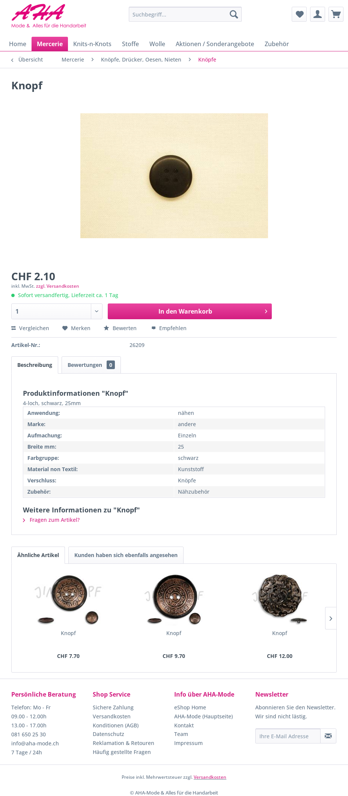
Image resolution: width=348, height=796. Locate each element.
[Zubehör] (276, 44)
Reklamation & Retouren (123, 742)
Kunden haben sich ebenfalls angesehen (126, 555)
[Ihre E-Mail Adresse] (287, 735)
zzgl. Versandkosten (57, 286)
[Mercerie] (50, 44)
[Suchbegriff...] (185, 14)
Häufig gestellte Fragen (122, 751)
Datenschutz (108, 733)
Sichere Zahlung (113, 707)
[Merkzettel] (299, 14)
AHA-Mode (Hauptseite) (203, 716)
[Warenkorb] (335, 14)
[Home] (18, 44)
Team (181, 733)
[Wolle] (157, 44)
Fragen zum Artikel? (51, 519)
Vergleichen (30, 328)
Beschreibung (34, 364)
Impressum (188, 742)
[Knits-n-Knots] (92, 44)
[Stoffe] (130, 44)
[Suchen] (234, 14)
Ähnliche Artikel (38, 555)
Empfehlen (169, 328)
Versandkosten (112, 716)
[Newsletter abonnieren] (328, 735)
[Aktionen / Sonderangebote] (214, 44)
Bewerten (121, 328)
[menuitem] (185, 14)
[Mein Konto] (317, 14)
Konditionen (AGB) (116, 725)
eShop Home (190, 707)
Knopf (68, 633)
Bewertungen (91, 364)
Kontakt (184, 725)
